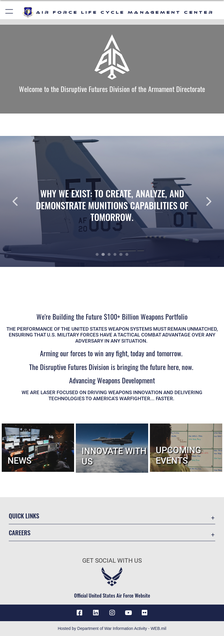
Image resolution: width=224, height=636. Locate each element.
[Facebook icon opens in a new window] (79, 612)
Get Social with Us (112, 560)
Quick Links (24, 515)
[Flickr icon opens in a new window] (144, 612)
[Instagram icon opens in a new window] (112, 612)
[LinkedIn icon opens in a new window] (95, 612)
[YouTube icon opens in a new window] (128, 612)
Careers (19, 532)
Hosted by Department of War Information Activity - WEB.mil (112, 628)
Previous (22, 201)
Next (201, 201)
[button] (9, 12)
